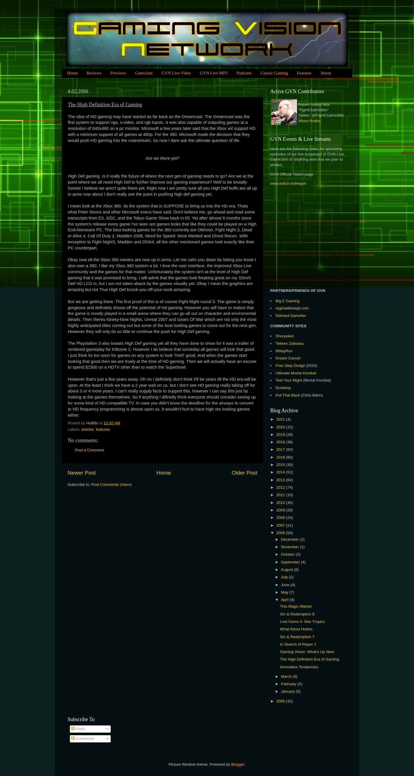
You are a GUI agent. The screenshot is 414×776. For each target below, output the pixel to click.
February (289, 684)
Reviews (94, 73)
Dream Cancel (288, 358)
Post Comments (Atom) (111, 484)
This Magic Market (296, 606)
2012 (281, 487)
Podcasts (244, 73)
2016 (281, 457)
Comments (82, 738)
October (288, 554)
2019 (281, 434)
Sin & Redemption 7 (297, 637)
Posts (78, 729)
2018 (281, 442)
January (288, 691)
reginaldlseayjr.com (292, 308)
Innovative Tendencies (299, 667)
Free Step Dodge (290, 365)
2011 (281, 495)
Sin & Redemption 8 (297, 614)
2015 (281, 465)
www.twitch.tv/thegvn (288, 183)
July (285, 577)
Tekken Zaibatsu (290, 343)
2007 (281, 525)
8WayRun (284, 351)
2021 (281, 419)
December (290, 539)
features (103, 429)
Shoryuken (285, 336)
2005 (281, 701)
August (287, 569)
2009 (281, 510)
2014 (281, 472)
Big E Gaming (288, 301)
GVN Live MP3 (214, 73)
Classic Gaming (274, 73)
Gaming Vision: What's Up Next (307, 652)
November (290, 547)
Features (304, 73)
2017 (281, 449)
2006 (281, 533)
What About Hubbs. (296, 629)
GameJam (143, 73)
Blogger (237, 764)
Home (72, 73)
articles (87, 429)
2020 (281, 427)
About (325, 73)
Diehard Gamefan (291, 315)
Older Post (244, 473)
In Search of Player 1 (298, 644)
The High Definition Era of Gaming (309, 659)
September (291, 562)
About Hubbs (309, 121)
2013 (281, 480)
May (285, 592)
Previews (118, 73)
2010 (281, 502)
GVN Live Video (176, 73)
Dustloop (283, 388)
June (285, 585)
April (285, 600)
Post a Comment (89, 450)
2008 (281, 517)
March (287, 676)
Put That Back (288, 395)
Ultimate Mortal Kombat (296, 373)
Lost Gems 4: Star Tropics (302, 621)
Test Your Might (289, 380)
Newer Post (82, 473)
